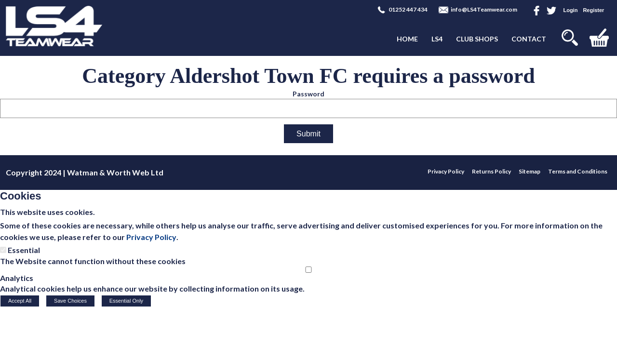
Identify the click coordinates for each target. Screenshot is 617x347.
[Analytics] (308, 270)
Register (593, 10)
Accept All (19, 301)
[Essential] (3, 250)
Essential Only (126, 301)
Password (308, 94)
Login (570, 10)
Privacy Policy (151, 236)
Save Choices (70, 301)
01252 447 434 (408, 9)
